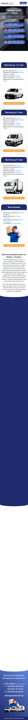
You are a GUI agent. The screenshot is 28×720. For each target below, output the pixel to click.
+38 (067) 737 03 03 (14, 689)
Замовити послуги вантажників (14, 245)
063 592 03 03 (14, 41)
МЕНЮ (23, 3)
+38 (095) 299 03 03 (14, 686)
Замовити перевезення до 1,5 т (14, 103)
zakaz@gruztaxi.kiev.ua (14, 696)
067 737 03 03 (14, 36)
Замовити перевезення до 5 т (14, 198)
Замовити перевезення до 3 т (14, 151)
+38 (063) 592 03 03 (14, 692)
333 (14, 24)
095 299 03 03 (14, 30)
